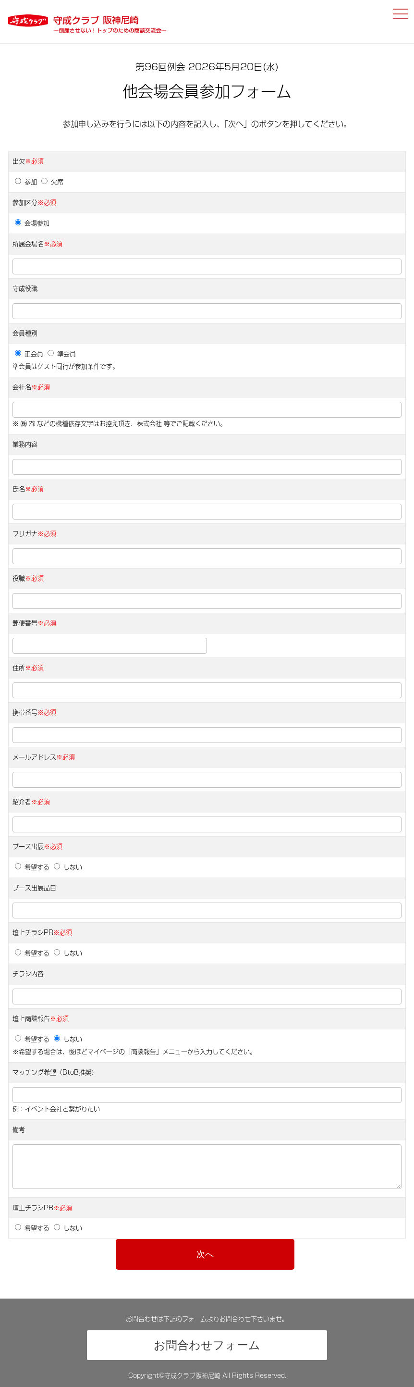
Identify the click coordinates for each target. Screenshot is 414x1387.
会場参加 (32, 223)
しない (68, 867)
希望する (32, 867)
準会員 (62, 354)
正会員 (29, 354)
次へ (205, 1254)
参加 (26, 182)
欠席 (52, 182)
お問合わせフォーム (207, 1344)
